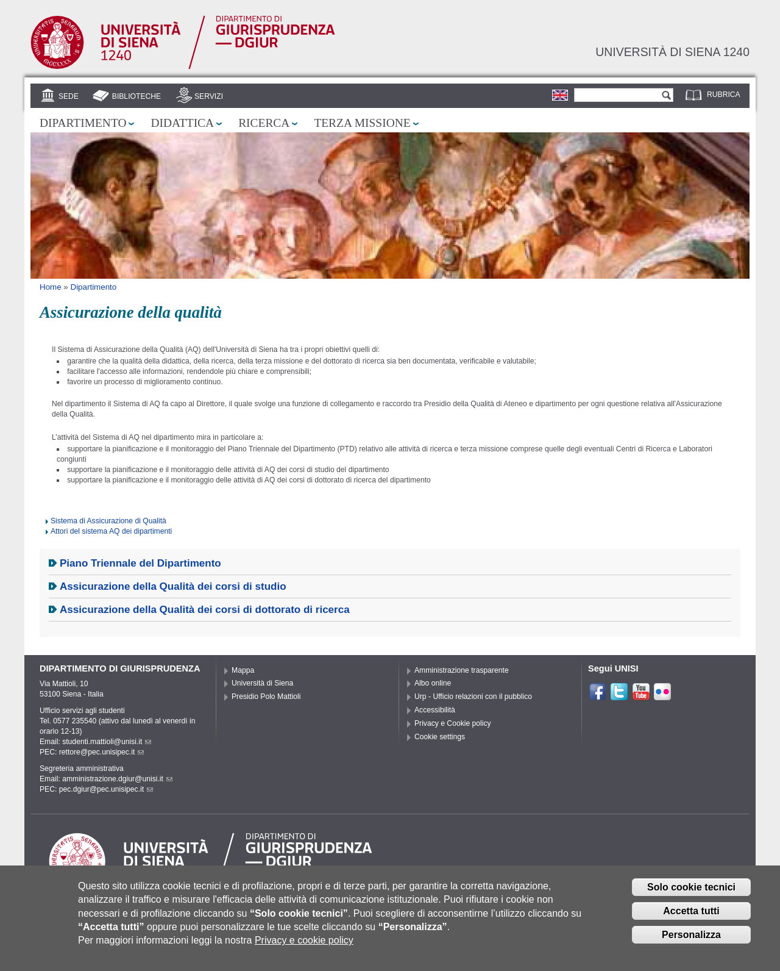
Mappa (243, 670)
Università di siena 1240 (672, 52)
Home (51, 287)
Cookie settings (439, 737)
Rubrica (723, 94)
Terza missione (362, 122)
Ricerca (263, 122)
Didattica (182, 122)
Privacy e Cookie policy (452, 723)
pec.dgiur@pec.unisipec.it (106, 789)
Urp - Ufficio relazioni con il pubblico (473, 696)
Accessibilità (434, 710)
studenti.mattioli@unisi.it (106, 741)
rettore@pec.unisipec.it (101, 752)
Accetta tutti (691, 920)
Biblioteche (136, 96)
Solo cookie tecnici (691, 896)
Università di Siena (262, 683)
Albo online (432, 683)
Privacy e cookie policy (304, 950)
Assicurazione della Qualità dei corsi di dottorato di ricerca (205, 609)
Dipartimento (83, 122)
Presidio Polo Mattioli (266, 696)
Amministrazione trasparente (461, 670)
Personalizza (691, 944)
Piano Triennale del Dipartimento (140, 563)
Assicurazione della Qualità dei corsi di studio (173, 586)
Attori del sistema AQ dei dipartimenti (111, 531)
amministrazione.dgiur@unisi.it (117, 779)
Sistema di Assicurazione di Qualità (108, 521)
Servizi (208, 96)
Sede (68, 96)
